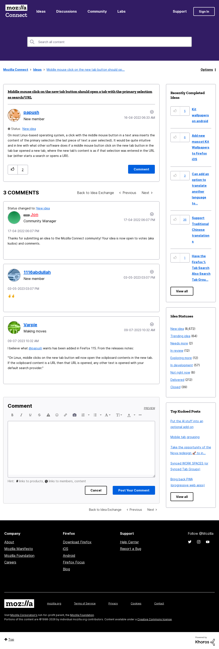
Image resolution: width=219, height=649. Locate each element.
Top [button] (11, 639)
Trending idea (180, 336)
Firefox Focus (74, 562)
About (9, 542)
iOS (65, 549)
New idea (29, 129)
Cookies (136, 603)
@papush (35, 348)
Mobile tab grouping (185, 437)
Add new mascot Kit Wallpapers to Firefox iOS (200, 147)
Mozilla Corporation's (23, 615)
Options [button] (207, 69)
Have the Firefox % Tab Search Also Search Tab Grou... (201, 267)
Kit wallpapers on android (200, 115)
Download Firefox (77, 542)
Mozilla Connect (16, 11)
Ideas (41, 11)
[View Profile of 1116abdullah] (37, 272)
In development (181, 365)
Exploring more (181, 358)
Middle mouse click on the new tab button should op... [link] (86, 69)
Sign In (204, 11)
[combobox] (109, 42)
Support (180, 11)
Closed (175, 387)
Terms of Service (85, 603)
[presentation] (12, 415)
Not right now (180, 372)
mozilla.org (54, 603)
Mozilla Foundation (19, 555)
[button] (13, 169)
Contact (159, 603)
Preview (149, 408)
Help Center (129, 542)
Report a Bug (130, 549)
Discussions (66, 11)
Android (69, 555)
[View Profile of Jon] (34, 214)
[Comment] (141, 169)
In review (176, 350)
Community (97, 11)
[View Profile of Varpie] (30, 324)
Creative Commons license (154, 619)
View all (182, 291)
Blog (66, 569)
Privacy (113, 603)
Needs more (179, 343)
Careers (10, 562)
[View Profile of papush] (31, 112)
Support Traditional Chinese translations (200, 229)
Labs (121, 11)
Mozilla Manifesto (18, 549)
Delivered (177, 380)
